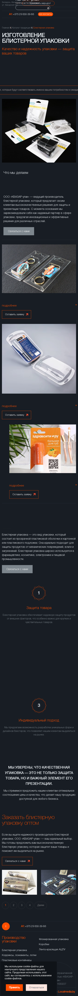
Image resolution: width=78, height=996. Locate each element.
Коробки (44, 944)
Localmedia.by (66, 992)
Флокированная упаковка (54, 939)
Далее (40, 905)
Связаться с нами (19, 231)
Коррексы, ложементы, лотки (19, 955)
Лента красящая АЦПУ (52, 949)
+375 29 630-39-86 (23, 14)
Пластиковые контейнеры (17, 960)
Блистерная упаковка (14, 950)
